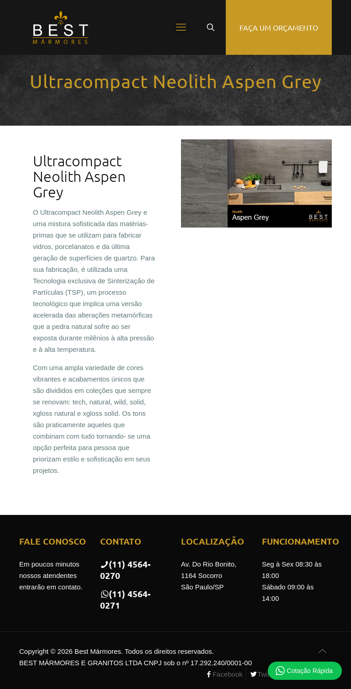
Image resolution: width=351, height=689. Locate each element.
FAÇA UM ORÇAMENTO (278, 27)
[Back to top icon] (322, 651)
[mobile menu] (181, 27)
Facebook (228, 674)
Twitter (267, 674)
